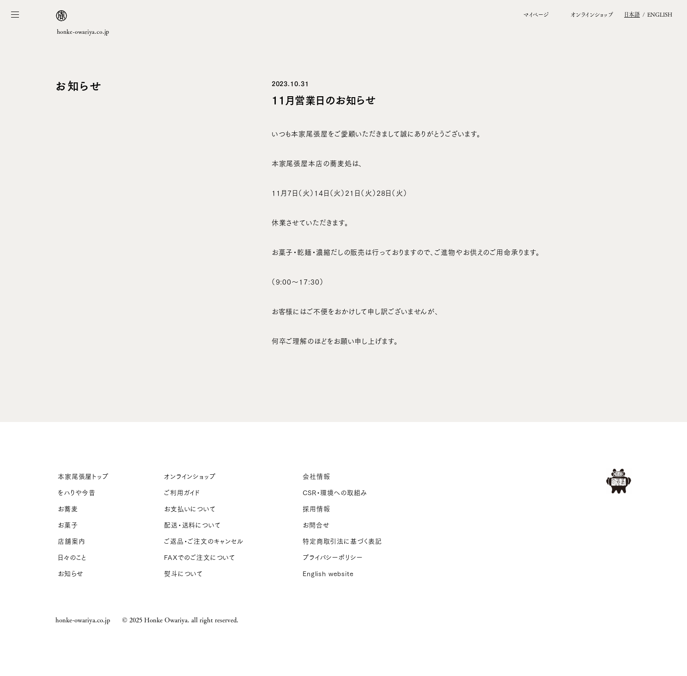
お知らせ (70, 573)
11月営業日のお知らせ (324, 99)
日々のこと (72, 557)
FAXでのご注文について (199, 557)
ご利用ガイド (182, 492)
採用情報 (316, 508)
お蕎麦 (68, 508)
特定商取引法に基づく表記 (342, 541)
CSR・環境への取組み (335, 492)
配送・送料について (192, 525)
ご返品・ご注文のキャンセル (203, 541)
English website (328, 573)
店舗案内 (71, 541)
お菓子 (68, 525)
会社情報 (316, 476)
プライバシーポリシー (333, 557)
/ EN (648, 14)
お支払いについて (190, 508)
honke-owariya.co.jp (82, 619)
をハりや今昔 (77, 492)
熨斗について (183, 573)
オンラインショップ (190, 476)
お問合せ (316, 525)
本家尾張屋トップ (83, 476)
